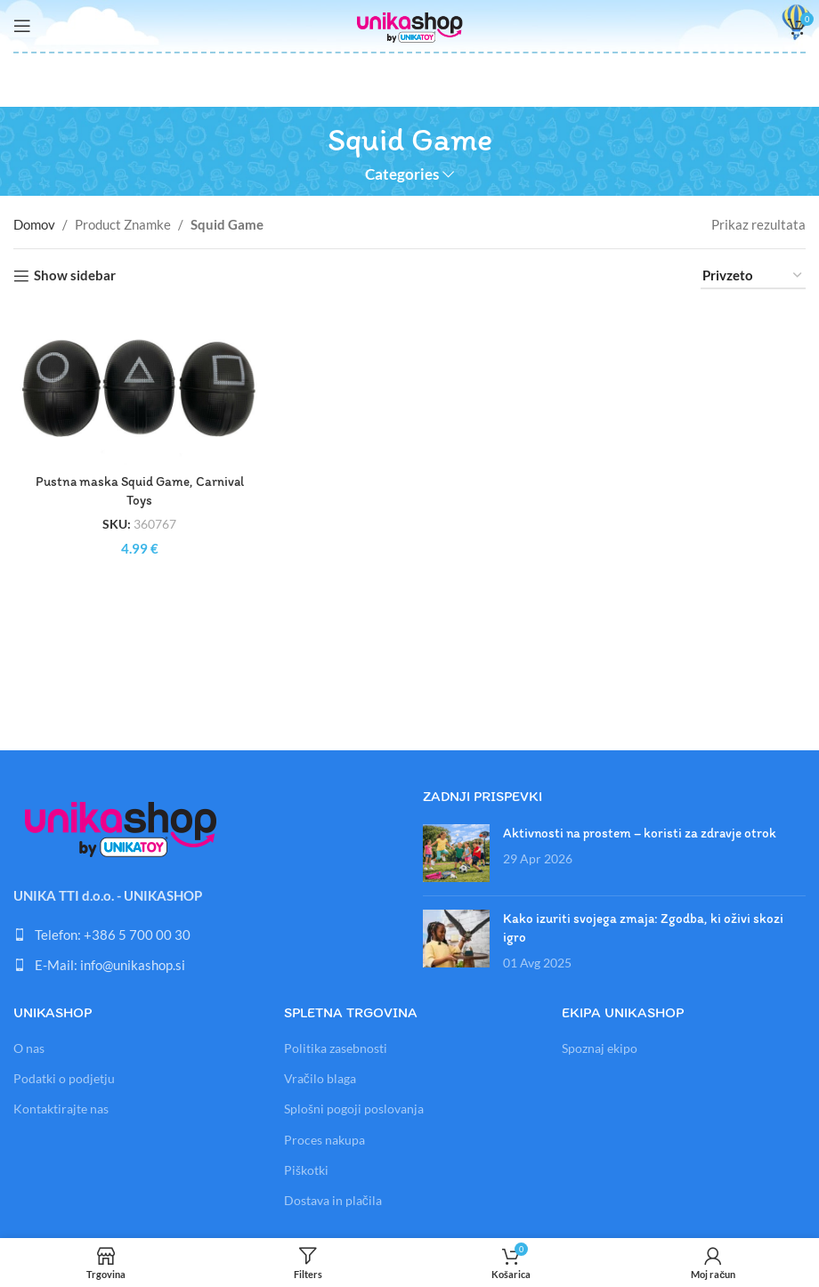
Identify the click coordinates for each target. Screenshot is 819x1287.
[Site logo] (409, 24)
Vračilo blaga (320, 1078)
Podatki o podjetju (64, 1078)
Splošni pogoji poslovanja (354, 1108)
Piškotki (306, 1170)
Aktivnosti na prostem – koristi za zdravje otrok (639, 833)
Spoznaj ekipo (599, 1048)
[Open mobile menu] (22, 26)
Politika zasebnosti (335, 1048)
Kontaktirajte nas (61, 1108)
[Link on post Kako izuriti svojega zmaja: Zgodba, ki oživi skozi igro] (456, 938)
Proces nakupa (324, 1139)
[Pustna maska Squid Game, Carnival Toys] (139, 386)
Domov (34, 224)
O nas (29, 1048)
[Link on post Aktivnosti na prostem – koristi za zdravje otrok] (456, 853)
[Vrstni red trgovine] (753, 276)
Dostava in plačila (333, 1200)
